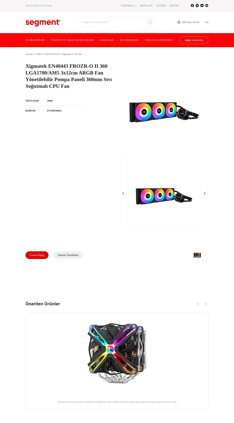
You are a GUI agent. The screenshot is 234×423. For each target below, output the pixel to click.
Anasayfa (29, 54)
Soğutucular (66, 54)
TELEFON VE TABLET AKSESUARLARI (72, 40)
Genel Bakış (37, 255)
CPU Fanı (78, 54)
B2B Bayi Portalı (188, 22)
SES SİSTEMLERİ (129, 40)
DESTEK (174, 5)
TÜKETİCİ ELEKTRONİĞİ (159, 40)
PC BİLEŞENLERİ (35, 40)
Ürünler (39, 54)
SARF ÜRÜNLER (52, 54)
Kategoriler (194, 40)
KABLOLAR (106, 40)
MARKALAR (146, 5)
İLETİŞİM (161, 5)
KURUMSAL (128, 5)
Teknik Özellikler (68, 255)
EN (206, 22)
